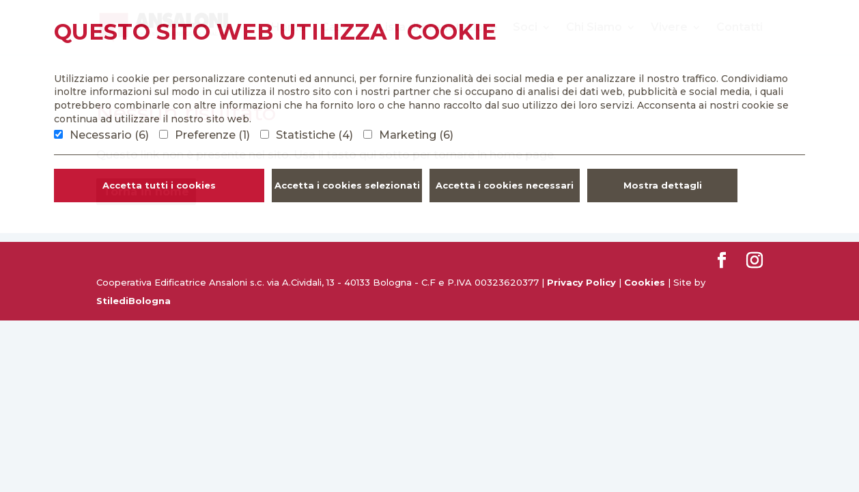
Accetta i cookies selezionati (347, 185)
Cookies (644, 282)
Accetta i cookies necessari (505, 185)
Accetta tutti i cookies (159, 185)
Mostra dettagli (662, 185)
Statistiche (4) (314, 134)
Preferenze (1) (212, 134)
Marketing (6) (416, 134)
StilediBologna (133, 300)
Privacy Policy (581, 282)
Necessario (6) (109, 134)
